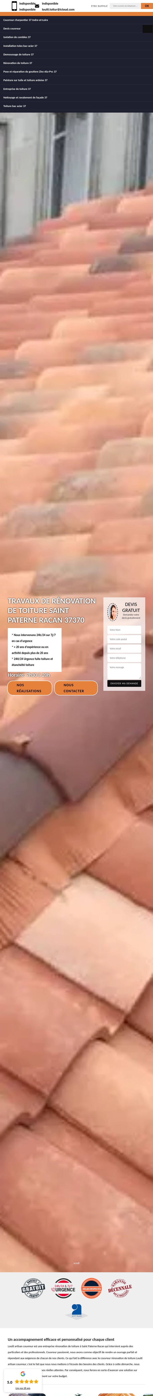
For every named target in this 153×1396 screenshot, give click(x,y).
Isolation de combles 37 (17, 37)
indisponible (27, 3)
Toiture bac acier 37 (14, 106)
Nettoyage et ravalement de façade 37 (25, 97)
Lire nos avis (23, 1388)
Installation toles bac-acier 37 (20, 46)
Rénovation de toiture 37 (17, 63)
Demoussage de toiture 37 (18, 54)
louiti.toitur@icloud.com (58, 9)
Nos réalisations (29, 688)
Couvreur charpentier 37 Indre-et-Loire (25, 20)
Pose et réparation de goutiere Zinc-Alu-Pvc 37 (30, 71)
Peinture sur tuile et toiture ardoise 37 (25, 80)
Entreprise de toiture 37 (17, 89)
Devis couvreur (12, 28)
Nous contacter (74, 688)
